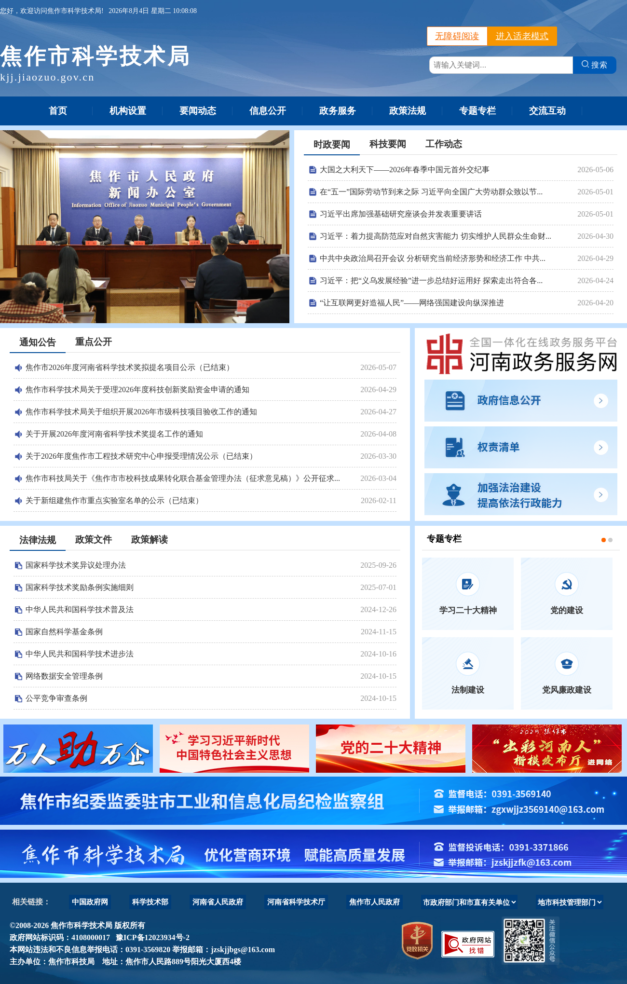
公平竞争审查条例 (56, 698)
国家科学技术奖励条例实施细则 (80, 587)
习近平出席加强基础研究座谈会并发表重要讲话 (401, 214)
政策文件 (93, 539)
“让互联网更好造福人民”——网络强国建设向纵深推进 (412, 303)
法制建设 (467, 690)
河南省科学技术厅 (296, 902)
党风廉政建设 (566, 690)
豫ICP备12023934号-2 (151, 937)
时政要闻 (332, 144)
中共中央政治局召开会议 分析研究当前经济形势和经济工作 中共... (432, 258)
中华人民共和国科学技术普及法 (80, 609)
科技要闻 (387, 144)
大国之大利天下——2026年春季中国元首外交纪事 (405, 169)
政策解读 (149, 539)
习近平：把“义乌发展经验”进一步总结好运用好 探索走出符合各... (431, 280)
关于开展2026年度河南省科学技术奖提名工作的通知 (114, 434)
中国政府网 (90, 902)
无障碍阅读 (457, 36)
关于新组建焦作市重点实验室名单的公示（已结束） (114, 500)
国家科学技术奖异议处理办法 (76, 565)
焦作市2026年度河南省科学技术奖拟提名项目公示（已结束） (130, 367)
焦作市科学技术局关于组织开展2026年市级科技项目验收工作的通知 (141, 412)
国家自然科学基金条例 (64, 632)
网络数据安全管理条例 (64, 676)
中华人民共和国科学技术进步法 (80, 654)
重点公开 (93, 342)
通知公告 (37, 342)
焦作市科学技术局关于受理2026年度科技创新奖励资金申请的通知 (137, 389)
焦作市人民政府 (374, 902)
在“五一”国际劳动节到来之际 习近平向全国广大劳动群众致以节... (431, 192)
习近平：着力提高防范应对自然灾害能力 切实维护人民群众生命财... (435, 236)
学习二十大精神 (468, 610)
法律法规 (37, 540)
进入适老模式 (522, 36)
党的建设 (566, 610)
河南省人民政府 (217, 902)
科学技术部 (150, 902)
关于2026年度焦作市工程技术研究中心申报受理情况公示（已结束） (141, 456)
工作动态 (443, 144)
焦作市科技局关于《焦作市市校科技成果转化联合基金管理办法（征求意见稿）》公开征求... (183, 478)
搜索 (595, 64)
